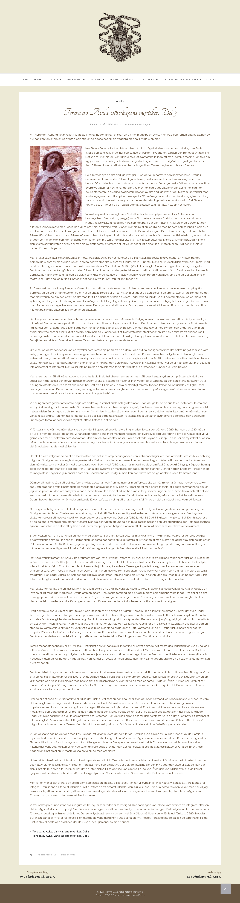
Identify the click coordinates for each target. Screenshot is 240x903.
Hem (25, 79)
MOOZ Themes (113, 895)
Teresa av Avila (67, 855)
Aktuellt (40, 79)
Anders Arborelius (47, 855)
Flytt (56, 79)
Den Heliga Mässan (122, 79)
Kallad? (97, 79)
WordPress (138, 895)
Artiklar (120, 101)
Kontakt (212, 79)
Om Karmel (75, 79)
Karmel (93, 124)
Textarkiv (149, 79)
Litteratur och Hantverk (182, 79)
